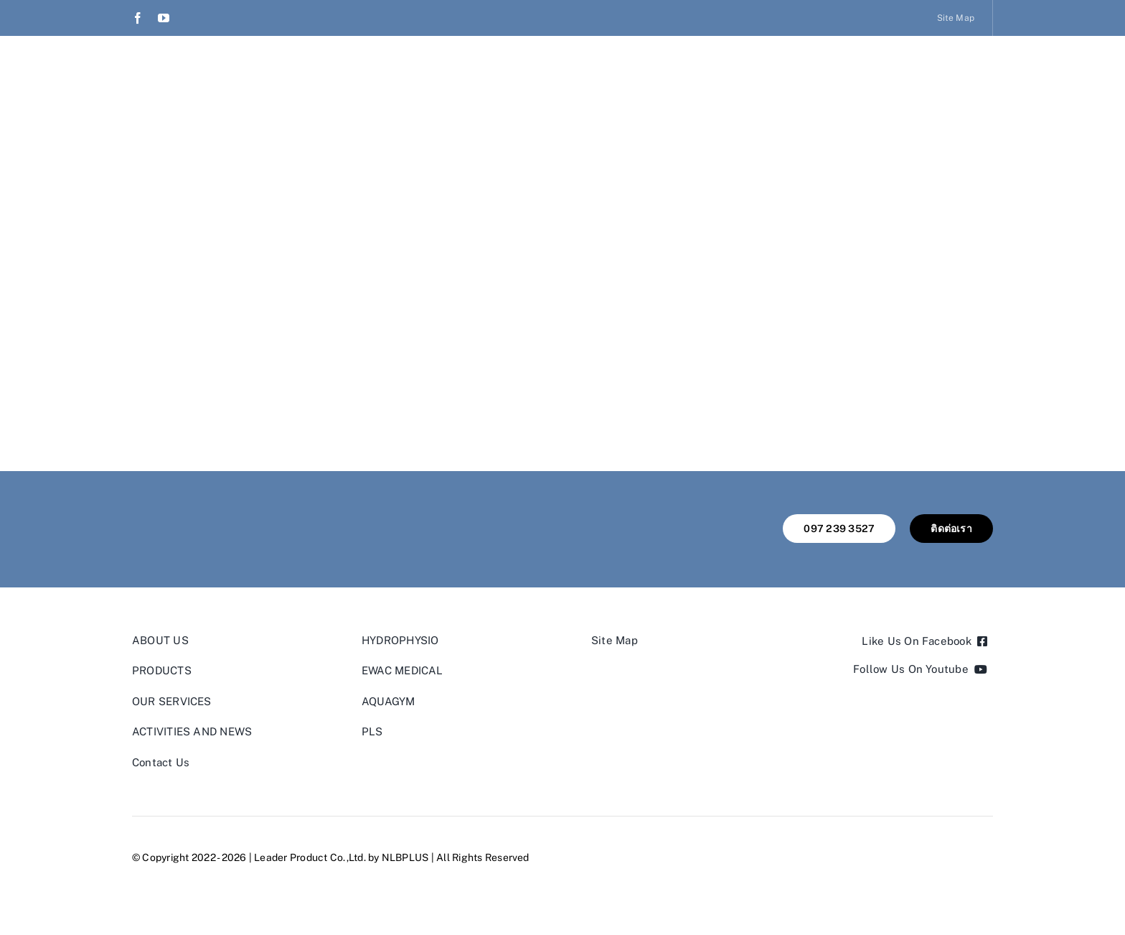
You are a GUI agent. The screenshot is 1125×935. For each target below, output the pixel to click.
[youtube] (163, 18)
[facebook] (137, 18)
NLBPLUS (405, 857)
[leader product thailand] (200, 519)
